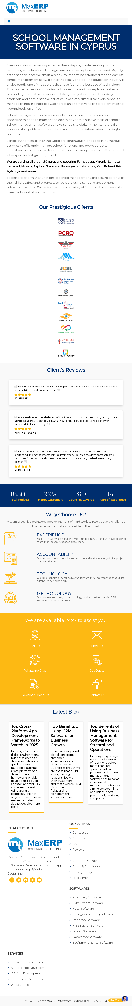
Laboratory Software (85, 937)
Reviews (76, 849)
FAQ (73, 844)
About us (77, 838)
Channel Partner (83, 861)
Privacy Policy (80, 872)
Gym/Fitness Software (86, 903)
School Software (82, 931)
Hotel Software (81, 908)
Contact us (78, 832)
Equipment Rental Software (91, 942)
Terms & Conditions (85, 866)
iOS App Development (25, 973)
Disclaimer (78, 877)
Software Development (26, 962)
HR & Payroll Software (86, 925)
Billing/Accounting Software (91, 914)
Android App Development (29, 967)
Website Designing (23, 984)
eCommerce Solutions (25, 979)
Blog (74, 855)
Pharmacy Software (85, 897)
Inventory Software (84, 920)
